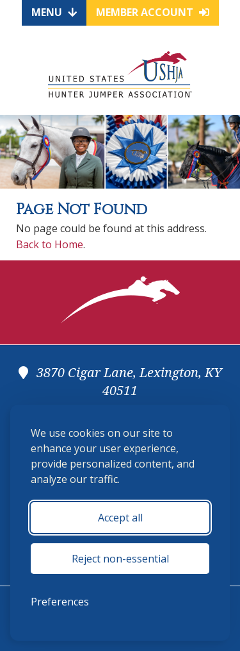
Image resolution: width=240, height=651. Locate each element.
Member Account (152, 12)
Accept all (120, 518)
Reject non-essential (120, 559)
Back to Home (49, 244)
